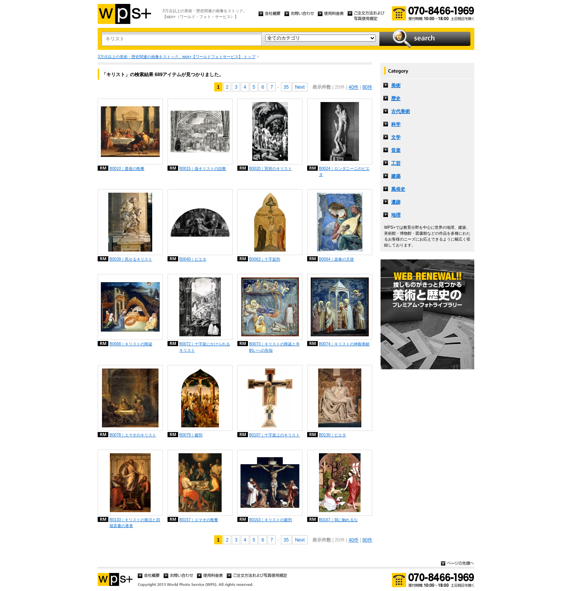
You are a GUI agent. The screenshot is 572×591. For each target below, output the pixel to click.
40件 (353, 87)
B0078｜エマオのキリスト (132, 435)
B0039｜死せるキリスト (130, 259)
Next (300, 87)
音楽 (396, 150)
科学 (396, 124)
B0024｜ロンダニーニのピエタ (344, 171)
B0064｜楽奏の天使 (336, 259)
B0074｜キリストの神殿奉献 (344, 344)
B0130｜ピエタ (332, 435)
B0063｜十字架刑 (264, 259)
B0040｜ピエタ (192, 259)
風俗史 (398, 189)
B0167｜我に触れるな (338, 520)
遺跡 (396, 202)
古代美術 (400, 111)
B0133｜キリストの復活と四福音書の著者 (134, 523)
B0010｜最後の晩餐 (126, 168)
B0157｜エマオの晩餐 (198, 520)
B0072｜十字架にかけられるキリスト (204, 347)
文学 (396, 137)
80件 (367, 87)
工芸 (396, 163)
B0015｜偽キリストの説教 (202, 168)
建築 (396, 176)
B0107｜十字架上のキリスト (274, 435)
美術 (396, 85)
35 (286, 87)
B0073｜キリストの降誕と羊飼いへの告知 (274, 347)
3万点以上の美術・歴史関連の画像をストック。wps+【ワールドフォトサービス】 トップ (176, 57)
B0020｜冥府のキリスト (270, 168)
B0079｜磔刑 (190, 435)
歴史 (396, 98)
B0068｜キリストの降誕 (130, 344)
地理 (396, 215)
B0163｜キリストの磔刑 (270, 520)
